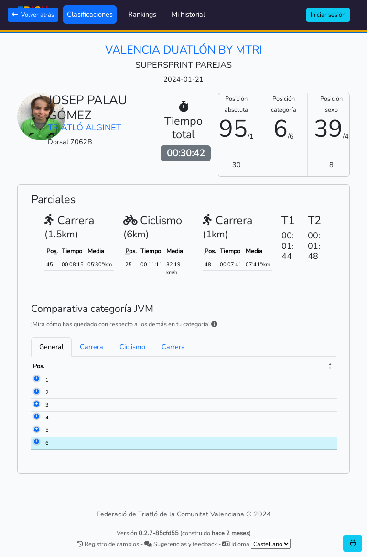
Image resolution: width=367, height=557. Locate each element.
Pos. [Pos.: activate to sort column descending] (38, 366)
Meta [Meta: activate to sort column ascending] (319, 366)
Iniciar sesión (328, 15)
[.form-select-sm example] (271, 544)
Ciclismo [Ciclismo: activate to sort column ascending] (287, 366)
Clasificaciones (90, 14)
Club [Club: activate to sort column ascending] (175, 366)
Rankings (142, 14)
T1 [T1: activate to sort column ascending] (259, 366)
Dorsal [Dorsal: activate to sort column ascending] (66, 366)
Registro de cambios (108, 544)
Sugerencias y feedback (180, 544)
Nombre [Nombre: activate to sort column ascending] (100, 366)
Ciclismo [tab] (132, 347)
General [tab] (51, 347)
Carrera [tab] (91, 347)
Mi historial (188, 14)
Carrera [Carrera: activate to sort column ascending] (231, 366)
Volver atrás (33, 15)
